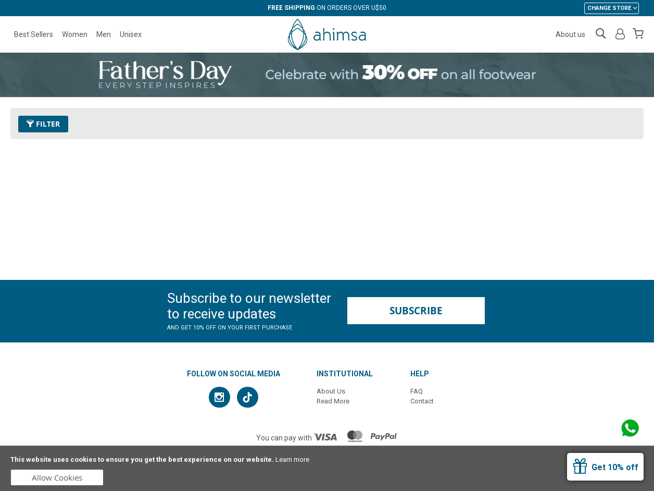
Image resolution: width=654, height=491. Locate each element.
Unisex (131, 34)
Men (103, 34)
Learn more (292, 459)
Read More (333, 401)
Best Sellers (33, 34)
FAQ (416, 391)
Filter (43, 124)
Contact (422, 401)
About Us (331, 391)
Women (74, 34)
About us (570, 34)
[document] (327, 468)
